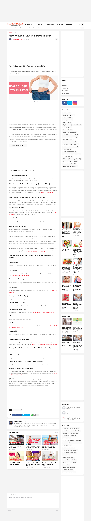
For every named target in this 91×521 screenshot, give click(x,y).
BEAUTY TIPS (50, 24)
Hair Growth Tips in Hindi (70, 147)
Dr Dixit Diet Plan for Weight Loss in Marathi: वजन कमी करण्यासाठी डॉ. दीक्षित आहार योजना (66, 268)
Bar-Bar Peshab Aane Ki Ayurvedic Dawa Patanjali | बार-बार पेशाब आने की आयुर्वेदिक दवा (77, 305)
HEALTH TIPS (28, 24)
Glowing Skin (67, 130)
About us (64, 83)
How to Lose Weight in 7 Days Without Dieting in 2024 (49, 464)
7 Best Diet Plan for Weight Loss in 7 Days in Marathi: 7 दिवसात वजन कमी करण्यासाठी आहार (77, 287)
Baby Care (66, 113)
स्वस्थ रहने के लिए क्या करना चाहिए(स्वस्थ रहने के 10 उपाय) (66, 249)
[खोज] (82, 24)
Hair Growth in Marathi (70, 137)
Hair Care (66, 134)
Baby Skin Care (68, 117)
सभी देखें (56, 432)
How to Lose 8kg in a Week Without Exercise (43, 312)
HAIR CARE (69, 24)
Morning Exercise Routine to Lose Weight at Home (44, 344)
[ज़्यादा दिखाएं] (37, 415)
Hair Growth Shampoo (69, 142)
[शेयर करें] (56, 39)
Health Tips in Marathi (69, 151)
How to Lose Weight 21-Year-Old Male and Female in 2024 (33, 464)
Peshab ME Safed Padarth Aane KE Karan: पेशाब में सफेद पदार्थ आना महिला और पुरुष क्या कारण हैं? (66, 328)
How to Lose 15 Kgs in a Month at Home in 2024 (48, 446)
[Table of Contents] (18, 145)
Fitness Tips (67, 127)
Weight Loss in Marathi (70, 166)
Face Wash (77, 125)
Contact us (65, 88)
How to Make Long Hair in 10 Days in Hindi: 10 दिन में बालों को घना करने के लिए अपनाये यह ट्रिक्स (36, 27)
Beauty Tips (67, 122)
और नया (9, 510)
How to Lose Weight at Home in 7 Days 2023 (34, 251)
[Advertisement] (45, 11)
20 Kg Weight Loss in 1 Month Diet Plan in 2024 (15, 446)
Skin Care (66, 159)
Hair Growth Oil (68, 139)
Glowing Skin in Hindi (69, 132)
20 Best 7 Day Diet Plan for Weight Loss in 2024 (16, 463)
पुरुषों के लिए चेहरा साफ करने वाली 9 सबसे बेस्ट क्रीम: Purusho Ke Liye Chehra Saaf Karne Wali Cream (77, 269)
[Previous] (81, 28)
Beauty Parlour (68, 120)
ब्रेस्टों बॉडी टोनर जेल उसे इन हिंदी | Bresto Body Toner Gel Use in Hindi (77, 231)
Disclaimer (65, 90)
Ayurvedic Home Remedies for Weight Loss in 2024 (33, 446)
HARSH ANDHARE (20, 421)
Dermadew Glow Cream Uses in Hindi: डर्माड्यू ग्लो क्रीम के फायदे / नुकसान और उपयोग (77, 328)
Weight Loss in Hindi (69, 164)
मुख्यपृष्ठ (10, 32)
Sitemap (64, 85)
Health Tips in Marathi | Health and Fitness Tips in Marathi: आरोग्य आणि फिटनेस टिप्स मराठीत (77, 251)
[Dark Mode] (79, 24)
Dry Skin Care (67, 125)
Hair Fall (75, 134)
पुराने (57, 510)
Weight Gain (76, 159)
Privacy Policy (65, 93)
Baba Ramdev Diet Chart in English (20, 275)
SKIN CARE (60, 24)
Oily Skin (76, 154)
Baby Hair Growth (68, 115)
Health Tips (67, 149)
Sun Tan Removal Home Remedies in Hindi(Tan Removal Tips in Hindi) (67, 286)
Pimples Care (67, 156)
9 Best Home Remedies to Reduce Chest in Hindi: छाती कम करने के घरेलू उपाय (66, 304)
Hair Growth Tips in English (71, 144)
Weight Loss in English (18, 32)
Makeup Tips (67, 154)
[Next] (83, 28)
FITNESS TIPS (39, 24)
